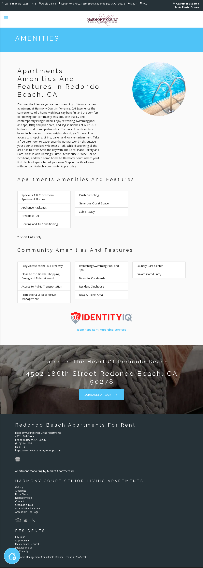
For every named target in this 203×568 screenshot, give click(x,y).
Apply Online (48, 3)
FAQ (145, 3)
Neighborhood (23, 497)
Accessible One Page (26, 512)
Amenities (20, 490)
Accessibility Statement (28, 508)
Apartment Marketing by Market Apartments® (44, 471)
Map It (133, 3)
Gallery (19, 487)
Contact (19, 501)
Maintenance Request (27, 544)
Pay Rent (20, 537)
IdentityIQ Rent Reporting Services (101, 329)
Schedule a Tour (101, 394)
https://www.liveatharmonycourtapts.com (38, 450)
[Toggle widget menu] (12, 556)
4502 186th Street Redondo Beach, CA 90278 (93, 3)
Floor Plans (21, 494)
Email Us (20, 447)
